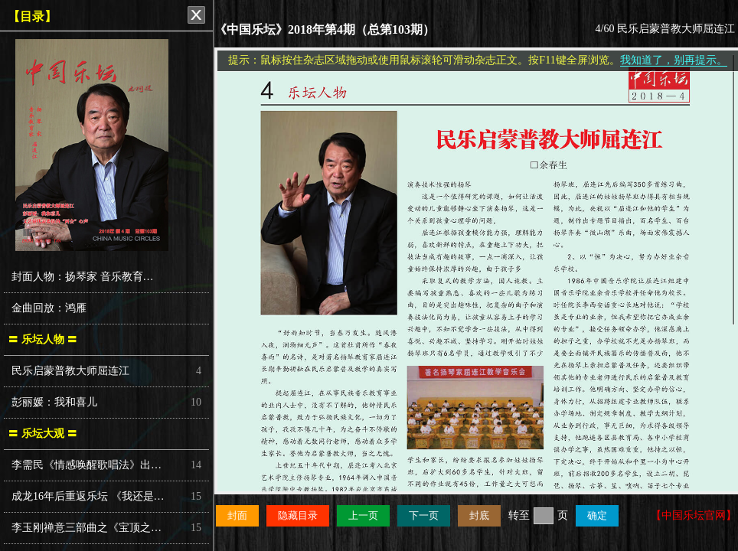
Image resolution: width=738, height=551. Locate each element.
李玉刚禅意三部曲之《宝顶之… (86, 527)
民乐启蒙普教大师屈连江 (70, 371)
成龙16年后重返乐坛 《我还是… (88, 496)
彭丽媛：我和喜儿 (54, 402)
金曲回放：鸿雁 (49, 308)
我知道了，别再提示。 (673, 60)
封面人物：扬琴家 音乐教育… (82, 276)
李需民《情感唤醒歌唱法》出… (86, 465)
